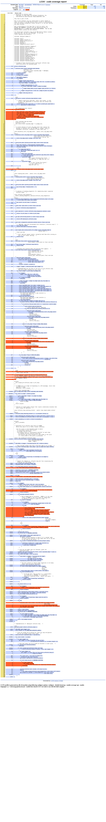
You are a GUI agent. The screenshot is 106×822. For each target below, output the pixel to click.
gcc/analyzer (28, 4)
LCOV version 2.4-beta (57, 814)
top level (21, 4)
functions (48, 4)
